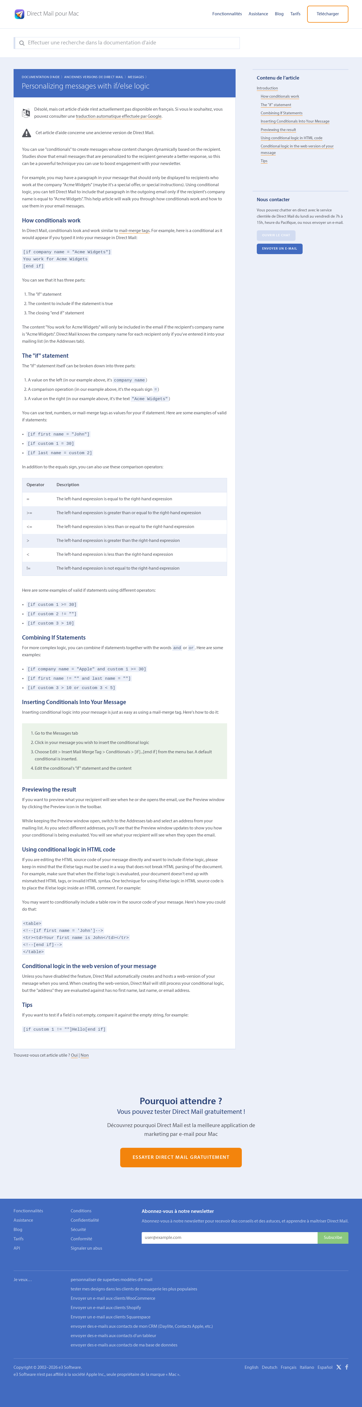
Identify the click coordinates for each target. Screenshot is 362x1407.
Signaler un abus (86, 1248)
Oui (74, 1055)
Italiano (307, 1360)
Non (85, 1055)
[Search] (22, 43)
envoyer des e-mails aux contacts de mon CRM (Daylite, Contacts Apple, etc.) (142, 1319)
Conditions (81, 1211)
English (251, 1360)
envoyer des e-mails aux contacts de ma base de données (124, 1337)
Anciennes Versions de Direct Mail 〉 (96, 77)
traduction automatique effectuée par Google (118, 116)
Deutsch (269, 1360)
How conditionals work (280, 97)
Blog (279, 14)
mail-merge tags (134, 231)
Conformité (81, 1239)
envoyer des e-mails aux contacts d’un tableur (113, 1328)
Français (288, 1360)
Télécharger (328, 14)
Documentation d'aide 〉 (43, 77)
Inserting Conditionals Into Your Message (295, 122)
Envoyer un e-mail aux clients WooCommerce (113, 1291)
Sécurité (78, 1230)
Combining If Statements (282, 113)
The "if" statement (276, 105)
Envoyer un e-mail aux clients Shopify (106, 1300)
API (17, 1248)
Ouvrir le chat (276, 235)
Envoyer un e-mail (280, 249)
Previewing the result (278, 130)
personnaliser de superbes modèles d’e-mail (111, 1272)
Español (325, 1360)
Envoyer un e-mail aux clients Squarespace (110, 1309)
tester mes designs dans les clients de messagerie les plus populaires (134, 1281)
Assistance (258, 14)
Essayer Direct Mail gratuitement (181, 1157)
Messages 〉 (138, 77)
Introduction (267, 88)
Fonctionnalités (227, 14)
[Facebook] (346, 1361)
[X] (339, 1361)
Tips (264, 161)
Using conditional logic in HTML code (291, 138)
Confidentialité (85, 1220)
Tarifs (295, 14)
